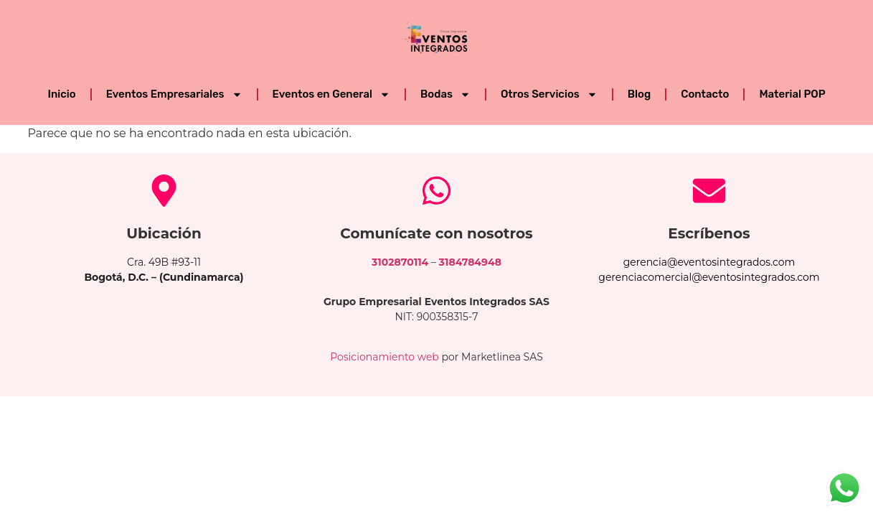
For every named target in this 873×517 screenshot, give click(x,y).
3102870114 (400, 262)
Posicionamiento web (384, 356)
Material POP (792, 94)
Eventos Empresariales (174, 94)
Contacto (705, 94)
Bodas (445, 94)
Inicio (61, 94)
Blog (639, 94)
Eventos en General (331, 94)
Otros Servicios (549, 94)
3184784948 (470, 262)
